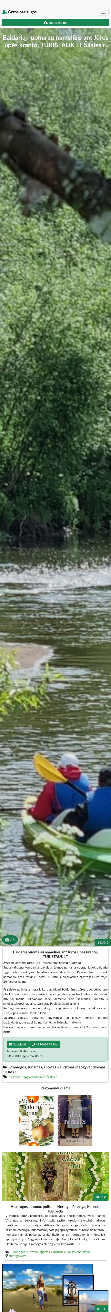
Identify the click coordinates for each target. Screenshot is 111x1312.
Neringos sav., (18, 1255)
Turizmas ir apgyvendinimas (71, 1252)
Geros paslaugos (19, 11)
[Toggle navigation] (103, 12)
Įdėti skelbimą (55, 22)
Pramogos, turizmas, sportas (30, 1252)
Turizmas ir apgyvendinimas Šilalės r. (32, 1077)
